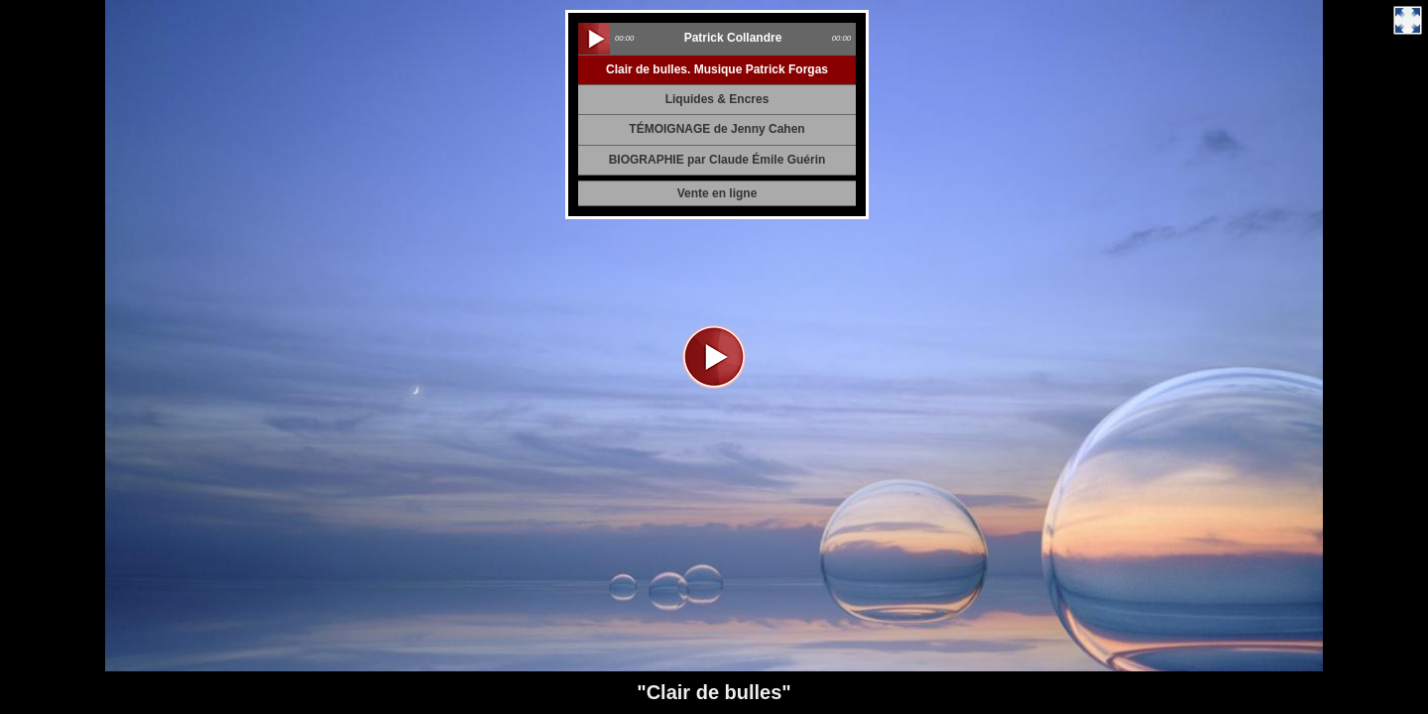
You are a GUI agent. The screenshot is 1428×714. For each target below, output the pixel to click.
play (594, 39)
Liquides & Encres (717, 99)
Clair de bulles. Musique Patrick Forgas (717, 69)
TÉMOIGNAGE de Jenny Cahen (716, 129)
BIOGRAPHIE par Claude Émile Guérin (717, 160)
